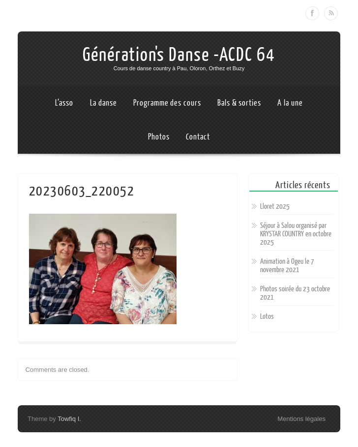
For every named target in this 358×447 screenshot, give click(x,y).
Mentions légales (301, 418)
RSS (331, 13)
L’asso (64, 103)
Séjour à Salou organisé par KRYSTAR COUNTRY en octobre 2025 (295, 234)
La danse (103, 103)
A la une (289, 103)
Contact (197, 136)
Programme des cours (167, 103)
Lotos (267, 316)
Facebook (312, 13)
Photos (158, 136)
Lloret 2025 (275, 206)
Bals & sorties (239, 103)
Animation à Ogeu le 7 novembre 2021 (287, 265)
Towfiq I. (69, 418)
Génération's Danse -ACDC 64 (179, 55)
